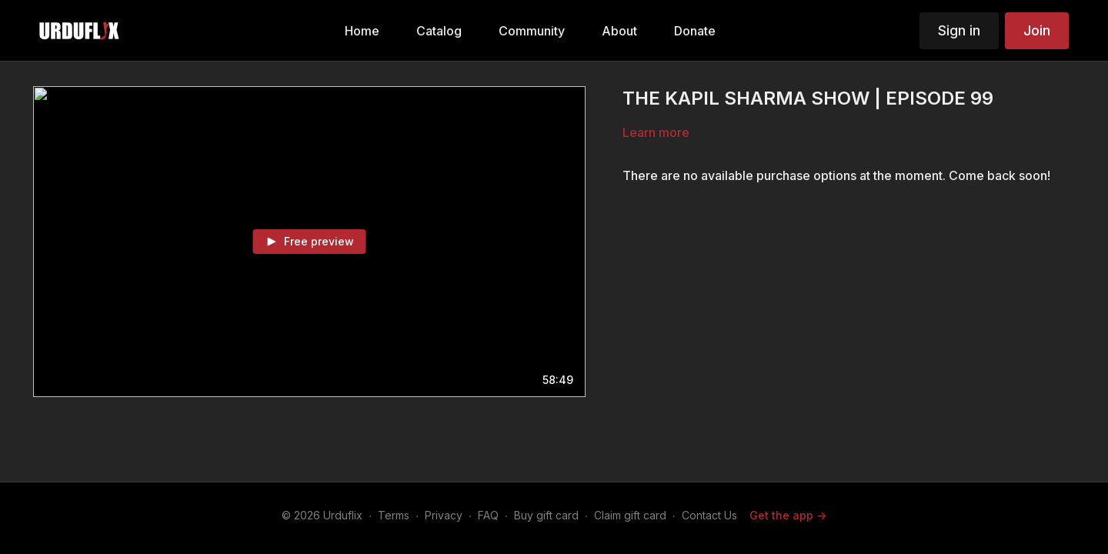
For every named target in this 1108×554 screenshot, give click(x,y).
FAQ (488, 515)
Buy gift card (546, 515)
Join (1036, 30)
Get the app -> (787, 515)
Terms (393, 515)
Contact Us (709, 515)
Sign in (959, 30)
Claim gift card (630, 515)
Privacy (443, 515)
